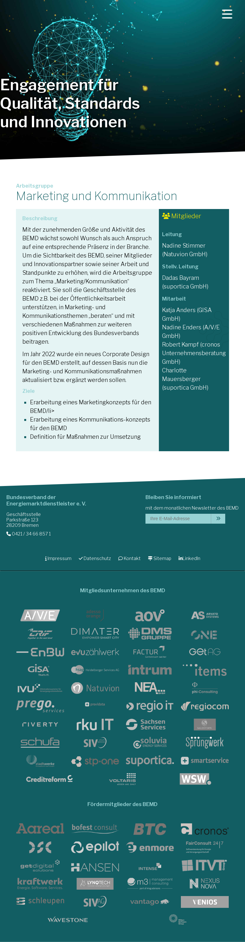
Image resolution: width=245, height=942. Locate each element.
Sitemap (159, 558)
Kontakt (129, 558)
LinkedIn (189, 558)
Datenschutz (95, 558)
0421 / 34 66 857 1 (28, 533)
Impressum (58, 558)
